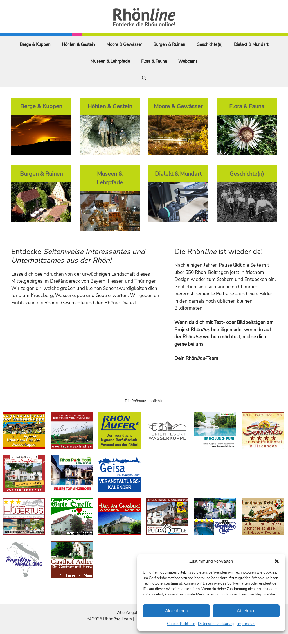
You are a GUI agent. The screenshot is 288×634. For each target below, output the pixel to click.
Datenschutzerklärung (216, 623)
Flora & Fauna (154, 61)
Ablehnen (246, 610)
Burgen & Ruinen (169, 44)
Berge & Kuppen (35, 44)
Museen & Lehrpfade (110, 61)
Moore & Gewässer (124, 44)
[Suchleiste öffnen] (144, 78)
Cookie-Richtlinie (181, 623)
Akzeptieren (176, 610)
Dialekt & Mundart (251, 44)
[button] (277, 561)
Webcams (187, 61)
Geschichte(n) (210, 44)
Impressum (246, 623)
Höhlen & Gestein (78, 44)
